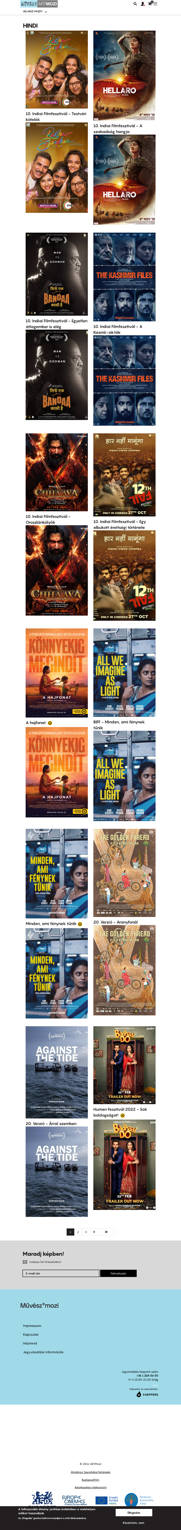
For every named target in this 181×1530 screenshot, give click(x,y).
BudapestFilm (90, 1479)
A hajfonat (36, 722)
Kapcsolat (31, 1334)
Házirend (30, 1343)
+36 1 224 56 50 (147, 1375)
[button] (144, 4)
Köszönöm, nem (133, 1522)
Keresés (135, 4)
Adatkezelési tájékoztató (90, 1487)
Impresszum (32, 1326)
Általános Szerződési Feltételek (90, 1472)
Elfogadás (134, 1512)
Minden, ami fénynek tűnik (51, 923)
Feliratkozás (118, 1273)
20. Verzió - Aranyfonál (115, 922)
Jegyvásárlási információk (43, 1352)
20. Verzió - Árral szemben (51, 1123)
